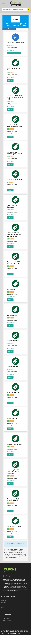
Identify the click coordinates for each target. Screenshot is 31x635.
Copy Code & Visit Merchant (14, 53)
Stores (2, 605)
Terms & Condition (7, 620)
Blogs (2, 607)
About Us (3, 600)
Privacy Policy (6, 618)
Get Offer (10, 80)
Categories (3, 602)
